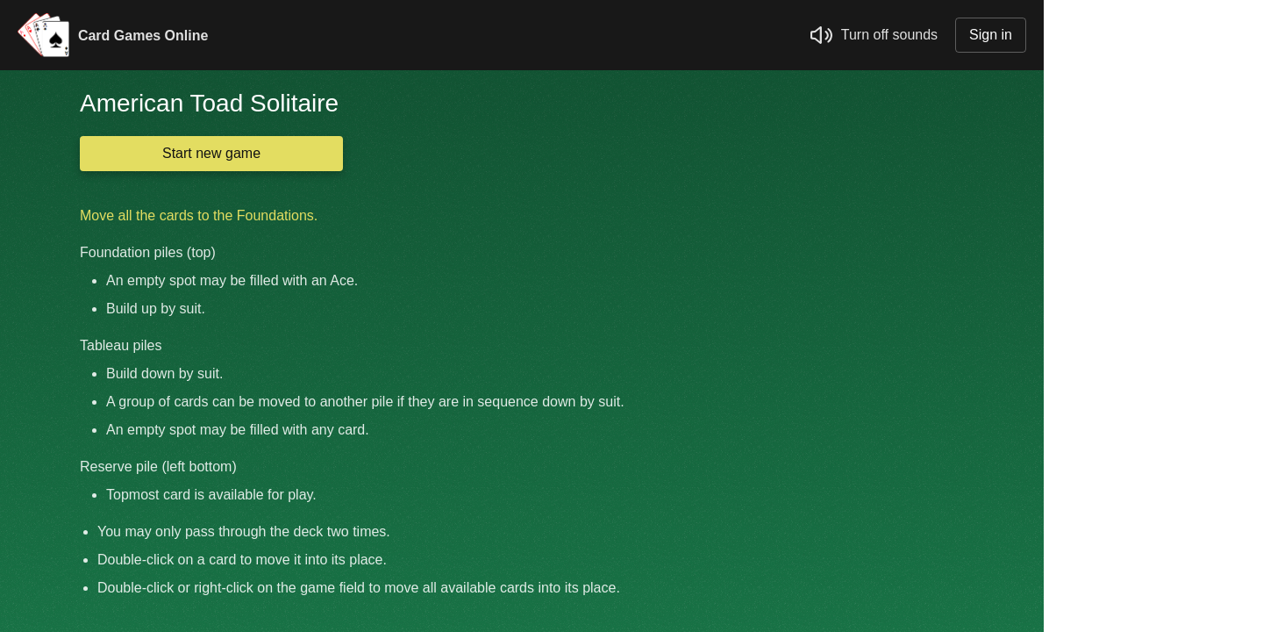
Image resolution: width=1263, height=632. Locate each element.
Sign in (990, 34)
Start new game (211, 153)
